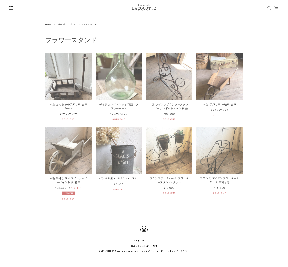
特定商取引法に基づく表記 (144, 245)
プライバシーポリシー (144, 240)
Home (48, 24)
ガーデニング (65, 24)
